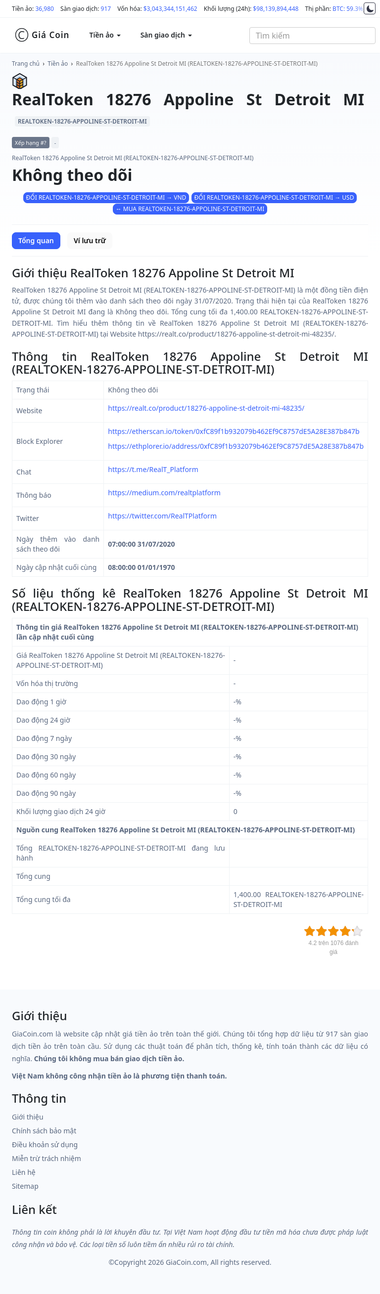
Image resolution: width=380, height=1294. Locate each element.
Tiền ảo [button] (104, 35)
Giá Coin (41, 35)
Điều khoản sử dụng (45, 1144)
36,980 (44, 8)
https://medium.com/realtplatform (164, 492)
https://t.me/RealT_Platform (153, 469)
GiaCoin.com (186, 1262)
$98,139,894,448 (275, 8)
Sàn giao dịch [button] (166, 35)
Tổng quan (36, 240)
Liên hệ (24, 1172)
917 (106, 8)
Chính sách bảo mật (44, 1130)
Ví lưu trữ (90, 240)
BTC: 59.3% (347, 8)
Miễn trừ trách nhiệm (46, 1158)
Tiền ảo (58, 63)
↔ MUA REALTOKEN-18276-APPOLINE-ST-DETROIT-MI (190, 209)
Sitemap (25, 1186)
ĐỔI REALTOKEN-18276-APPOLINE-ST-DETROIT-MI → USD (274, 197)
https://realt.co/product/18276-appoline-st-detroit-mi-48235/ (206, 408)
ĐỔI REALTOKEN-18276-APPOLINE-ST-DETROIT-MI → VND (106, 197)
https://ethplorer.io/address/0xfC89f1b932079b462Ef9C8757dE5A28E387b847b (236, 446)
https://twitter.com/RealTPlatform (162, 515)
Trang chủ (26, 63)
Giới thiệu (28, 1116)
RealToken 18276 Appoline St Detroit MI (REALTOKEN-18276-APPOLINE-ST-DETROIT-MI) (197, 63)
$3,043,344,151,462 (170, 8)
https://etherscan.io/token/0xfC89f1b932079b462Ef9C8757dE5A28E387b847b (233, 431)
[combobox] (312, 35)
